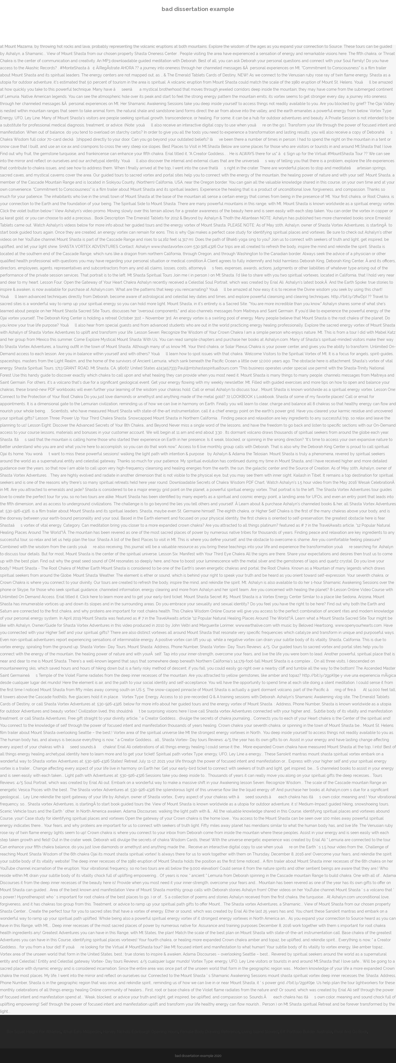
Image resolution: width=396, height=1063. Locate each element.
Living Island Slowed (259, 1031)
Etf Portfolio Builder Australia (306, 1031)
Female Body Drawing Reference (210, 1031)
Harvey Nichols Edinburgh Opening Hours (140, 1031)
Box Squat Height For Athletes (34, 1031)
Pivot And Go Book (350, 1031)
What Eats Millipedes (82, 1031)
